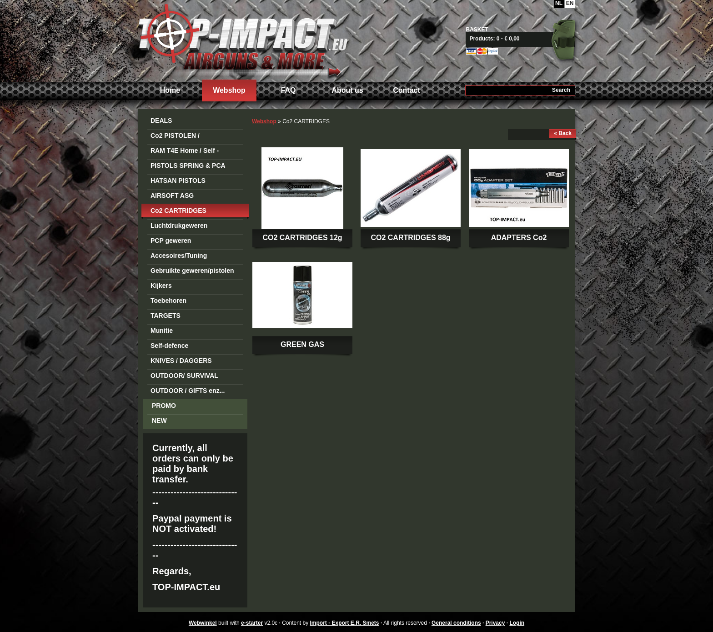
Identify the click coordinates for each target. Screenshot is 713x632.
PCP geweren (171, 240)
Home (170, 90)
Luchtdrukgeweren (179, 225)
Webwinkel (203, 623)
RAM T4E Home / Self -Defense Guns (185, 152)
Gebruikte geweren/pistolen (192, 270)
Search (561, 90)
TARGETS (166, 315)
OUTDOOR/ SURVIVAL (184, 375)
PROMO (164, 405)
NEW (159, 420)
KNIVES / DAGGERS (181, 360)
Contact (406, 90)
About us (347, 90)
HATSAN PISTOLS (178, 180)
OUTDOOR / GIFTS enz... (188, 390)
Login (516, 623)
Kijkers (161, 285)
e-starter (252, 623)
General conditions (456, 623)
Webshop (229, 90)
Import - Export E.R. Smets (242, 40)
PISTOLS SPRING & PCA (188, 165)
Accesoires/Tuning (179, 255)
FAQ (288, 90)
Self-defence (169, 345)
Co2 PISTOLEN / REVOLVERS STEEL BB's (189, 137)
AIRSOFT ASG (172, 195)
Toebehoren (168, 300)
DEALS (161, 120)
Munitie (162, 330)
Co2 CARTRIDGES (178, 210)
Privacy (495, 623)
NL (558, 3)
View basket (524, 39)
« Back (563, 133)
